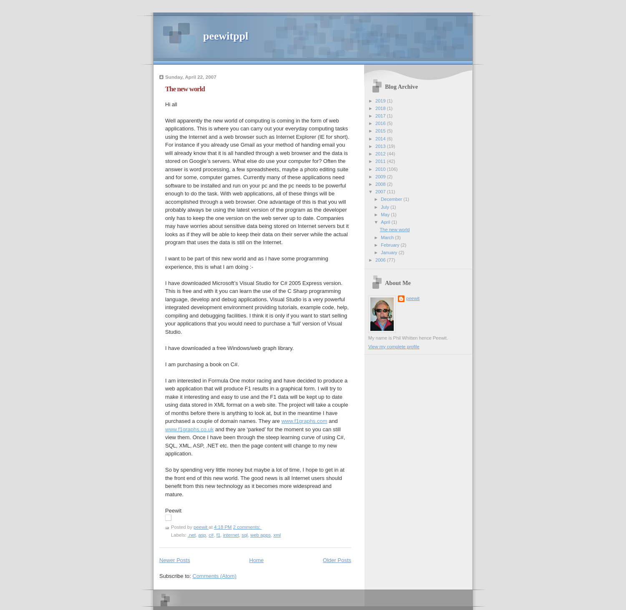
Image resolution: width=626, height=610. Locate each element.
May (386, 214)
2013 (381, 146)
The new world (185, 89)
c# (211, 535)
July (385, 207)
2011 (381, 161)
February (390, 245)
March (388, 237)
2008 (381, 184)
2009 (381, 176)
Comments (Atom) (214, 576)
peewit (413, 298)
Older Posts (337, 560)
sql (244, 535)
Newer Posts (174, 560)
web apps (260, 535)
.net (192, 535)
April (386, 222)
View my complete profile (394, 346)
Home (256, 560)
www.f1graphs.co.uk (189, 429)
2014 (381, 138)
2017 (381, 115)
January (389, 252)
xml (277, 535)
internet (231, 535)
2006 (381, 260)
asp (202, 535)
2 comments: (247, 527)
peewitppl (225, 36)
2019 (381, 100)
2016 (381, 123)
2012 (381, 153)
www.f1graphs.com (304, 421)
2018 (381, 108)
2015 (381, 130)
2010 (381, 169)
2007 (381, 191)
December (392, 199)
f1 (218, 535)
